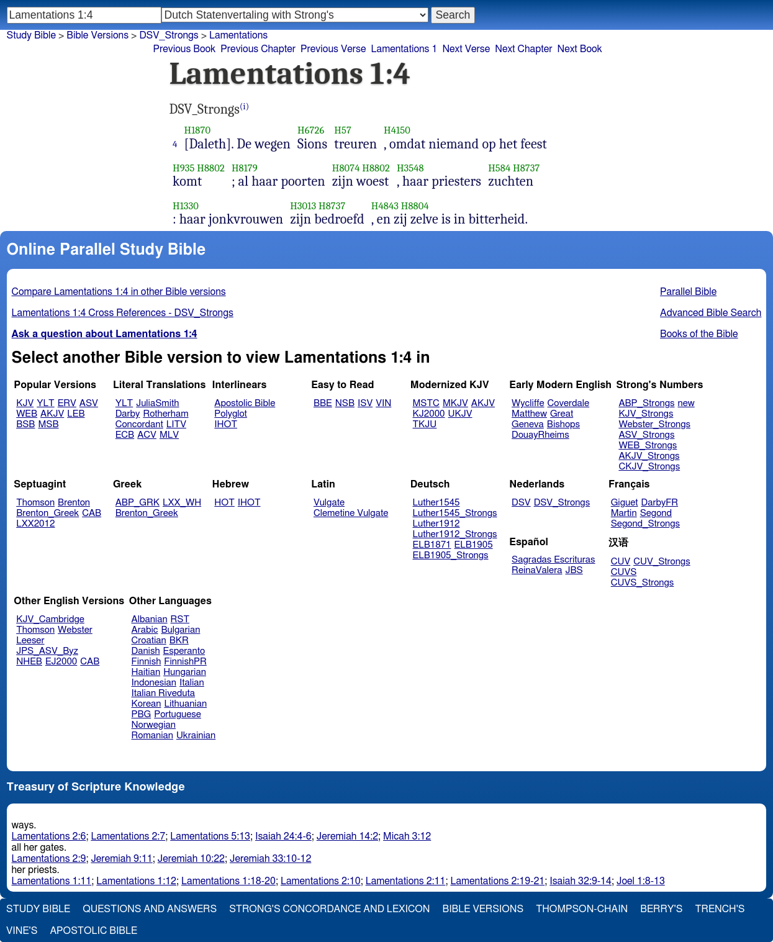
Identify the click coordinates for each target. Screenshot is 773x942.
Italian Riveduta (163, 693)
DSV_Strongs (168, 35)
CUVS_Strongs (642, 582)
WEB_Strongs (647, 445)
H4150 (397, 130)
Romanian (152, 735)
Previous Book (184, 49)
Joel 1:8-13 (641, 881)
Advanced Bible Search (710, 313)
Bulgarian (180, 630)
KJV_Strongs (645, 414)
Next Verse (466, 49)
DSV (521, 502)
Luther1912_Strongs (455, 534)
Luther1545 (436, 502)
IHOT (225, 424)
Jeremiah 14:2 (347, 836)
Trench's (719, 909)
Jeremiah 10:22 (191, 859)
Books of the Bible (699, 334)
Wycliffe (528, 403)
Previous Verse (333, 49)
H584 (499, 168)
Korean (146, 704)
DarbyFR (660, 502)
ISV (365, 403)
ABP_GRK (137, 502)
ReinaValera (537, 570)
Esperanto (184, 651)
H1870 (197, 130)
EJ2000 (61, 661)
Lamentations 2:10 (321, 881)
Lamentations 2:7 (128, 836)
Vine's (21, 931)
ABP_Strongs (646, 403)
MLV (169, 435)
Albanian (150, 619)
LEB (75, 414)
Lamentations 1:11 (52, 881)
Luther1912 (436, 523)
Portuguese (177, 714)
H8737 (526, 168)
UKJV (460, 414)
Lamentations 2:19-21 (497, 881)
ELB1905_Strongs (451, 555)
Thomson (35, 502)
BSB (25, 424)
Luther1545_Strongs (455, 513)
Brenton (74, 502)
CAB (91, 513)
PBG (141, 714)
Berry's (661, 909)
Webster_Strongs (654, 424)
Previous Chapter (258, 49)
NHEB (29, 661)
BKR (179, 640)
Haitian (146, 672)
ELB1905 (473, 545)
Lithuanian (185, 704)
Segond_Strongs (645, 523)
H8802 (211, 168)
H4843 (385, 206)
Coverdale (569, 403)
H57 (342, 130)
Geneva (528, 424)
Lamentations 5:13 (210, 836)
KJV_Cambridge (50, 619)
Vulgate (329, 502)
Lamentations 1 (404, 49)
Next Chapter (523, 49)
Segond (656, 513)
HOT (224, 502)
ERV (67, 403)
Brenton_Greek (47, 513)
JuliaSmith (157, 403)
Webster (75, 630)
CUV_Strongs (661, 561)
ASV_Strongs (646, 435)
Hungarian (184, 672)
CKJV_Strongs (649, 466)
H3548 (410, 168)
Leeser (30, 640)
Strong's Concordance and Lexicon (329, 909)
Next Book (579, 49)
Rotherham (165, 414)
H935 (183, 168)
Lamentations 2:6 (49, 836)
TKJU (425, 424)
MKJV (455, 403)
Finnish (146, 661)
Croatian (149, 640)
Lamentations (238, 35)
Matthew (529, 414)
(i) (244, 106)
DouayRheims (540, 435)
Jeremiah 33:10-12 (270, 859)
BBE (323, 403)
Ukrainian (195, 735)
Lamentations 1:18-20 (228, 881)
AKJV (52, 414)
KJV (25, 403)
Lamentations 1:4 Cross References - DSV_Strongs (122, 313)
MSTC (426, 403)
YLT (45, 403)
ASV (88, 403)
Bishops (563, 424)
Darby (127, 414)
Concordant (139, 424)
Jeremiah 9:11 (121, 859)
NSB (345, 403)
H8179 (245, 168)
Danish (146, 651)
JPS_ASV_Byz (47, 651)
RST (180, 619)
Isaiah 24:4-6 (283, 836)
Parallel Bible (688, 292)
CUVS (624, 572)
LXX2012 (35, 523)
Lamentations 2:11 (406, 881)
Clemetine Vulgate (351, 513)
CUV (621, 561)
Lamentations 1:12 (136, 881)
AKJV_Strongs (648, 456)
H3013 (303, 206)
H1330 (186, 206)
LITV (176, 424)
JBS (573, 570)
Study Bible (31, 35)
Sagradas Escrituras (553, 559)
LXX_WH (182, 502)
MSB (48, 424)
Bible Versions (97, 35)
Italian (191, 682)
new (686, 403)
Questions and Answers (150, 909)
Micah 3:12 (407, 836)
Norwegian (154, 725)
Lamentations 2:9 (49, 859)
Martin (624, 513)
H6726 (310, 130)
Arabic (145, 630)
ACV (146, 435)
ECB (124, 435)
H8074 (346, 168)
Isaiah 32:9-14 (580, 881)
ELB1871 (432, 545)
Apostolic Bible (93, 931)
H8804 (415, 206)
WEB (26, 414)
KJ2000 (429, 414)
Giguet (624, 502)
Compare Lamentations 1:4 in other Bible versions (119, 292)
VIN (383, 403)
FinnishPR (185, 661)
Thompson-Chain (582, 909)
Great (561, 414)
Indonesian (154, 682)
